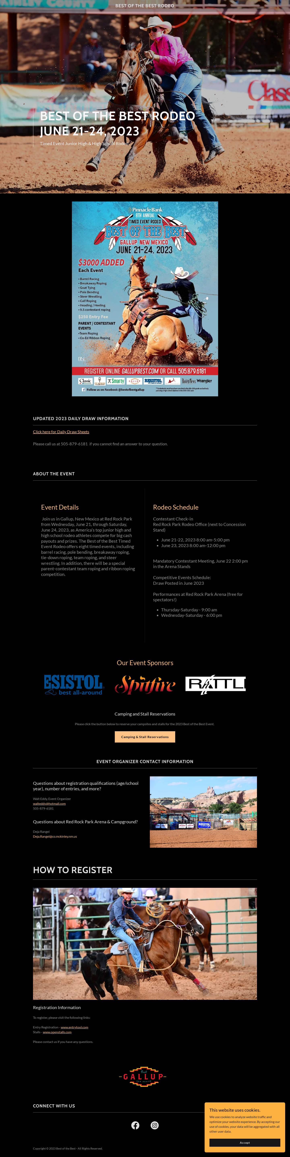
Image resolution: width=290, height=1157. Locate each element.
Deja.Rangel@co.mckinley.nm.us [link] (55, 836)
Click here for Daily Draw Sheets (61, 431)
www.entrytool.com (74, 1027)
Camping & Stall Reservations (145, 737)
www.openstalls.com (57, 1032)
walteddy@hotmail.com (49, 803)
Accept (245, 1142)
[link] (145, 6)
